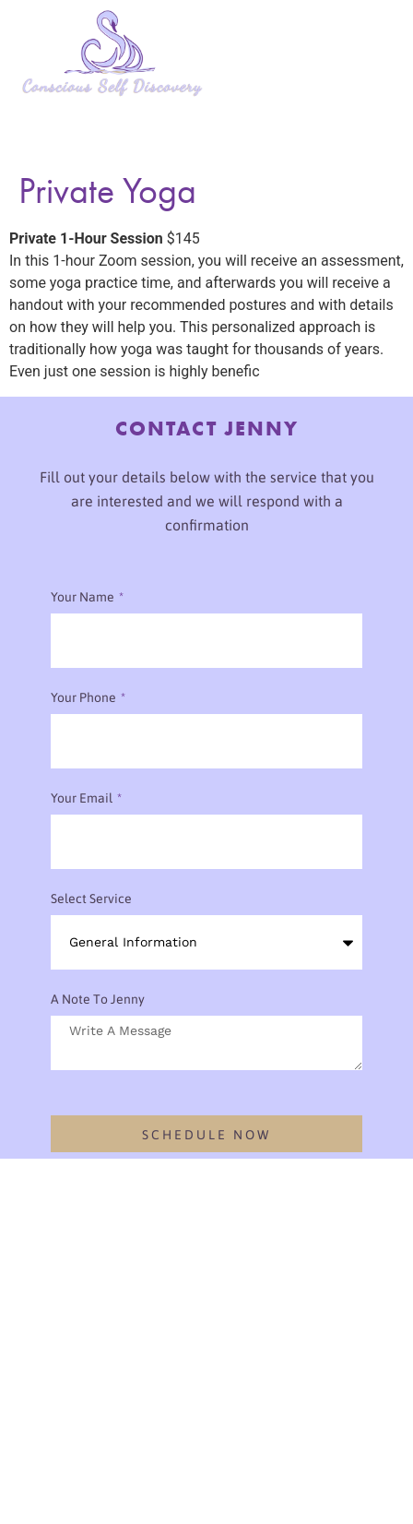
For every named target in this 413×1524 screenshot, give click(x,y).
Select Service (91, 898)
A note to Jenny (98, 999)
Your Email (83, 798)
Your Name (84, 596)
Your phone (85, 697)
